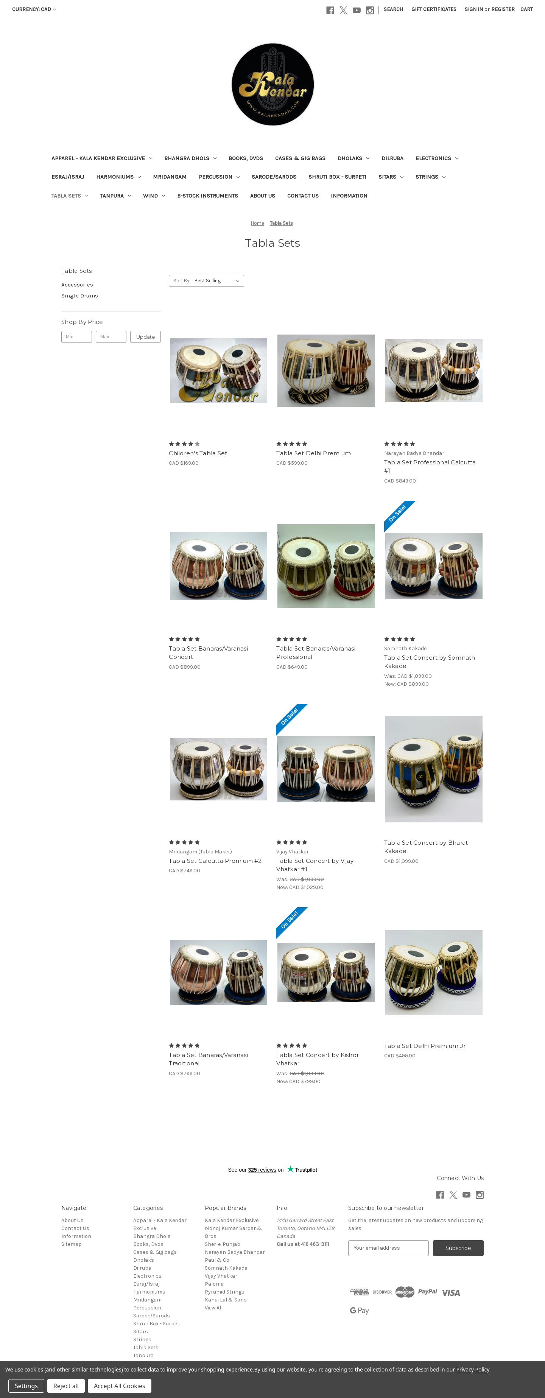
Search (393, 9)
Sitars (390, 176)
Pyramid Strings (224, 1292)
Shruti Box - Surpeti (337, 176)
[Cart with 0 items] (526, 9)
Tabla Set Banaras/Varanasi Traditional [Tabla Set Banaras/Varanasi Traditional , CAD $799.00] (208, 1059)
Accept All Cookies (119, 1386)
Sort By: (181, 280)
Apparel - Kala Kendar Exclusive (101, 158)
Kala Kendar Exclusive (231, 1220)
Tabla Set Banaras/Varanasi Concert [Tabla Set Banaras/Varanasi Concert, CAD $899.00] (208, 653)
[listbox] (218, 280)
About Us (262, 195)
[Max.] (111, 337)
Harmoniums (118, 176)
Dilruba (392, 158)
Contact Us (303, 195)
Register (503, 9)
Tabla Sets (69, 195)
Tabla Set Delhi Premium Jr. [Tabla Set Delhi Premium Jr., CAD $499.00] (425, 1045)
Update (145, 337)
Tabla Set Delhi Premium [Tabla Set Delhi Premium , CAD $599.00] (313, 453)
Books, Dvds (246, 158)
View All (214, 1308)
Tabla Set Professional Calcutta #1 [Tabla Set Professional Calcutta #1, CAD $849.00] (430, 467)
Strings (430, 176)
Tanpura (115, 195)
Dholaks (353, 158)
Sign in (474, 9)
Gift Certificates (433, 9)
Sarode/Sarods (274, 176)
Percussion (219, 176)
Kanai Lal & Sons (226, 1300)
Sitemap (71, 1244)
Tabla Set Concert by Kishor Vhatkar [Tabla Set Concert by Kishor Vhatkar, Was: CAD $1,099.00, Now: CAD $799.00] (317, 1059)
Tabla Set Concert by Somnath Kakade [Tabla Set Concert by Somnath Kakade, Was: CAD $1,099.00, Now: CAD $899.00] (429, 662)
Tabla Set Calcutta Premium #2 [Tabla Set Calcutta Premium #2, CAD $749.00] (215, 860)
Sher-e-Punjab (222, 1244)
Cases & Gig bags (300, 158)
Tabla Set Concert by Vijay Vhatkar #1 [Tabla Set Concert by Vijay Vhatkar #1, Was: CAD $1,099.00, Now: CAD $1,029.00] (314, 865)
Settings (26, 1386)
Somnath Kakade (226, 1268)
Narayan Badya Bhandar (235, 1252)
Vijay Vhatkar (221, 1276)
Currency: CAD (34, 9)
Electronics (437, 158)
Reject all (66, 1386)
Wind (154, 195)
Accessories (77, 284)
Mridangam (170, 176)
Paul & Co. (217, 1260)
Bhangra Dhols (190, 158)
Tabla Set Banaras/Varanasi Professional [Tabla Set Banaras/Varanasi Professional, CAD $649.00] (315, 653)
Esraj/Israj (67, 176)
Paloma (214, 1284)
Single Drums (79, 295)
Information (349, 195)
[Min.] (76, 337)
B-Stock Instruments (207, 195)
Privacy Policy (472, 1369)
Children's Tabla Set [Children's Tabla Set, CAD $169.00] (198, 453)
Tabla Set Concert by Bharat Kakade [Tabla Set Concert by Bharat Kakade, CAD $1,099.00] (426, 847)
